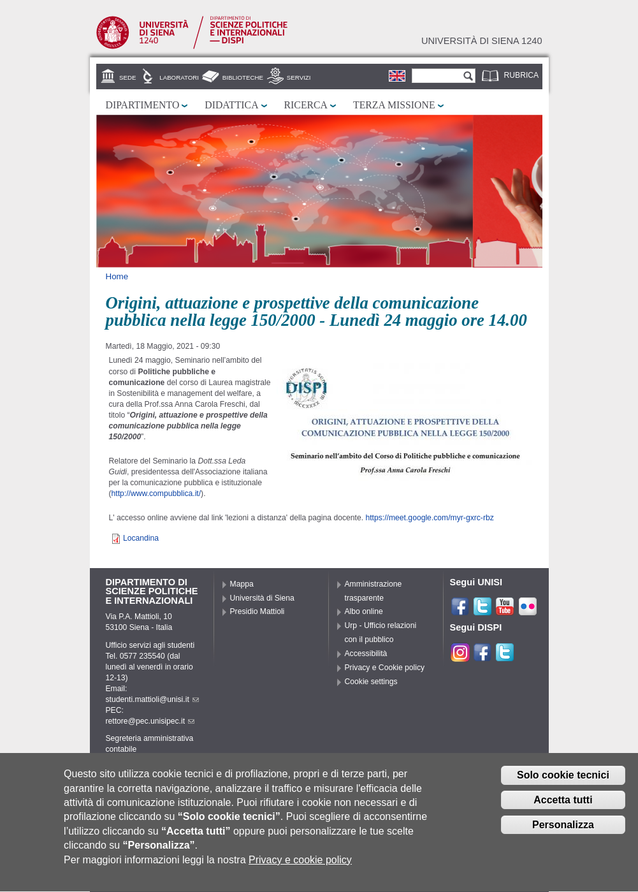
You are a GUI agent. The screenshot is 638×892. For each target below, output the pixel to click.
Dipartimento (143, 104)
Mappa (242, 584)
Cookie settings (371, 681)
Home (117, 276)
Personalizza (563, 833)
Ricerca (306, 104)
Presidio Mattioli (257, 611)
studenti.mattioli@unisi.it (152, 699)
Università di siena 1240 (481, 41)
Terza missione (394, 104)
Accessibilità (366, 653)
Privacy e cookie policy (300, 868)
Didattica (231, 104)
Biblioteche (242, 77)
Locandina (141, 538)
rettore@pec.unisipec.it (150, 721)
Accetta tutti (562, 808)
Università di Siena (262, 598)
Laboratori (179, 77)
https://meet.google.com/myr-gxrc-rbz (429, 517)
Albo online (364, 611)
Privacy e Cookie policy (385, 667)
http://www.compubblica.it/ (156, 493)
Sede (127, 77)
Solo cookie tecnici (563, 784)
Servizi (299, 77)
